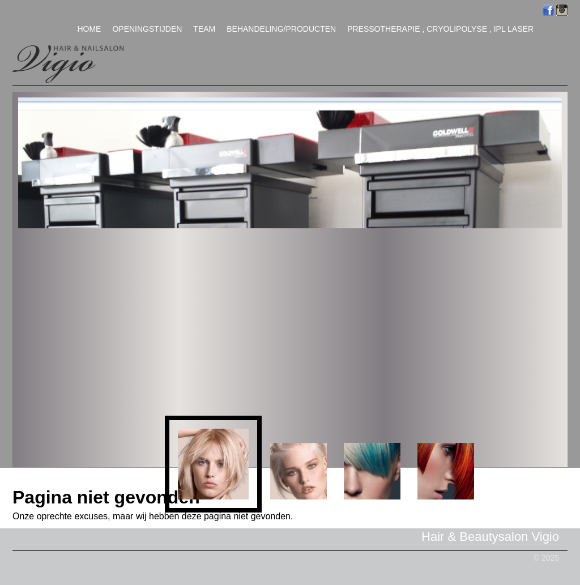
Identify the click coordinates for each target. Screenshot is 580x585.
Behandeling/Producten (281, 28)
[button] (213, 464)
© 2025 (546, 557)
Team (204, 28)
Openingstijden (147, 28)
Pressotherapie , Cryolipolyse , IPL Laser (440, 28)
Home (89, 28)
